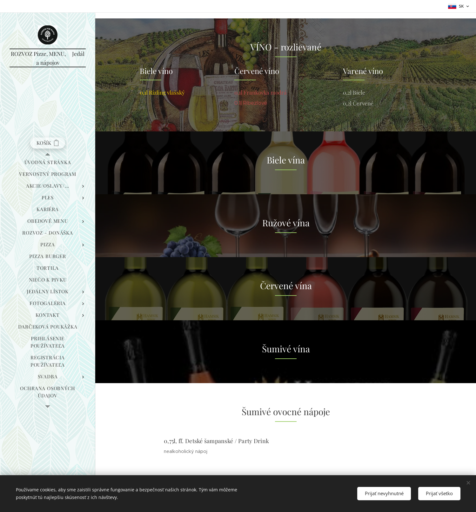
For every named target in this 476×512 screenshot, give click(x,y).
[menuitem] (47, 162)
